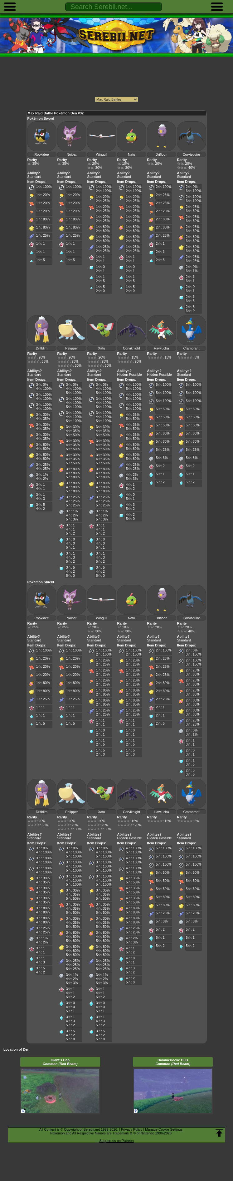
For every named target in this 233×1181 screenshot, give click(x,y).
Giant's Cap (60, 1062)
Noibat (72, 154)
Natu (131, 154)
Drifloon (161, 154)
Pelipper (71, 348)
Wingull (101, 154)
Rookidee (41, 154)
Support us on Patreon (116, 1141)
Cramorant (191, 348)
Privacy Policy (131, 1129)
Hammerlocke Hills (172, 1062)
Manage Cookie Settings (163, 1129)
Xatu (101, 348)
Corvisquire (191, 154)
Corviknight (131, 348)
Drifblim (41, 348)
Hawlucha (161, 348)
